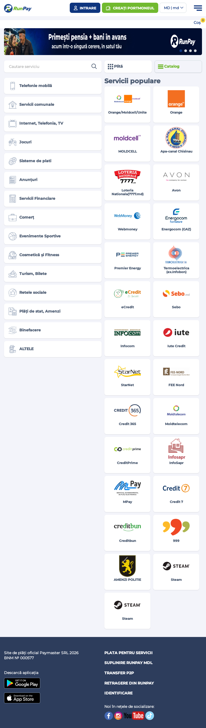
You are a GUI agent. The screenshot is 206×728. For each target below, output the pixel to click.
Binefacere (25, 330)
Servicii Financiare (32, 199)
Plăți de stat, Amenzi (34, 311)
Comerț (21, 217)
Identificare (118, 693)
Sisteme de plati (30, 161)
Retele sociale (27, 293)
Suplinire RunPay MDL (128, 662)
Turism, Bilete (28, 274)
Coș (197, 22)
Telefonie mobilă (30, 86)
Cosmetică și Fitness (34, 255)
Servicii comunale (31, 105)
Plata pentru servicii (128, 652)
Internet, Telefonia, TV (36, 123)
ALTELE (21, 349)
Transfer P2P (119, 673)
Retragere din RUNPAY (129, 683)
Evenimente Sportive (35, 236)
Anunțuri (23, 180)
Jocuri (20, 142)
